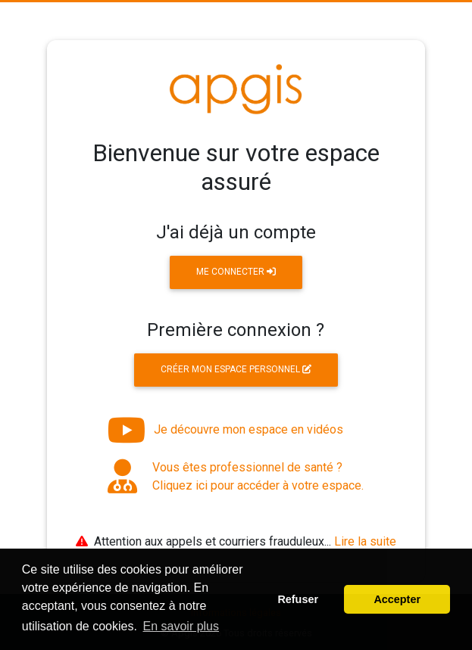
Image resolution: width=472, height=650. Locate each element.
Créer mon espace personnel (236, 369)
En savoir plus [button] (181, 626)
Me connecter (236, 271)
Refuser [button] (297, 599)
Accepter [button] (397, 599)
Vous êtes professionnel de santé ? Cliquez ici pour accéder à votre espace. (236, 476)
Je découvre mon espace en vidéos (225, 430)
